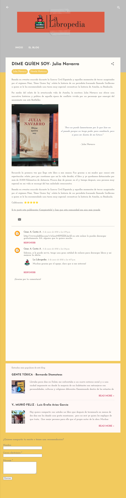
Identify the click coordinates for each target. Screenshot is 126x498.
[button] (112, 64)
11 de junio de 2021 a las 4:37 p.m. (61, 260)
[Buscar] (118, 8)
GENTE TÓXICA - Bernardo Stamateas (37, 374)
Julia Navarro (19, 71)
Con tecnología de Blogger (63, 484)
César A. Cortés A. (32, 232)
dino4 (71, 490)
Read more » (106, 396)
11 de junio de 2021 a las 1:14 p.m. (56, 249)
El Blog (34, 48)
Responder (30, 243)
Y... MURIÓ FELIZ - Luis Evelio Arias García (40, 404)
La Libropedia (40, 260)
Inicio (19, 48)
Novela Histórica (39, 71)
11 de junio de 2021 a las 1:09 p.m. (56, 232)
